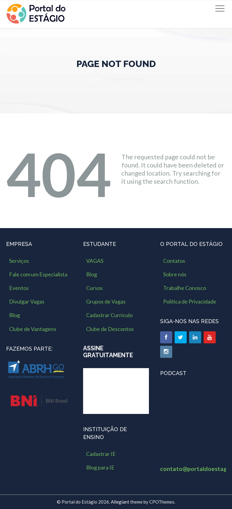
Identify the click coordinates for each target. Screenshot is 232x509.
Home (94, 79)
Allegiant (120, 501)
